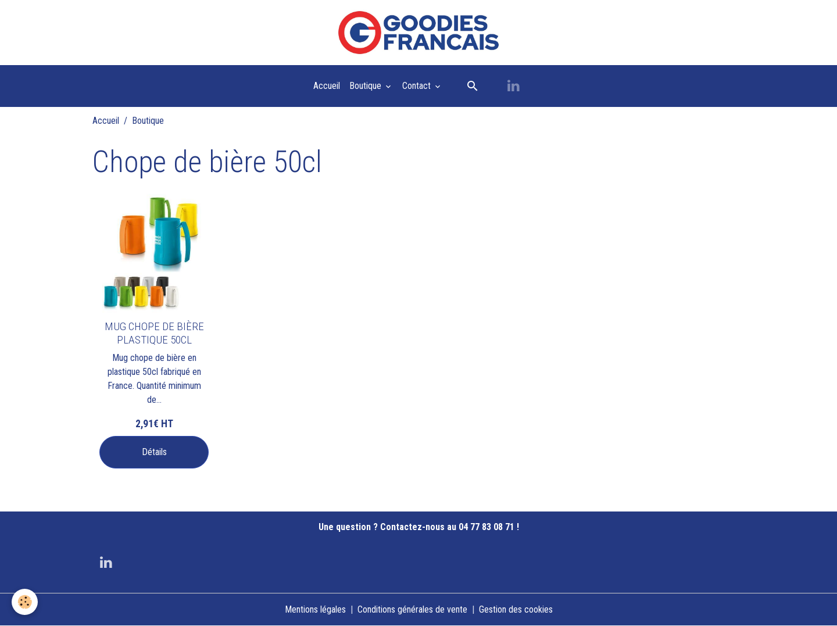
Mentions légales (315, 609)
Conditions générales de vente (412, 609)
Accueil (326, 85)
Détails (154, 451)
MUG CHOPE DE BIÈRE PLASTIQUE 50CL (154, 333)
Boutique (366, 85)
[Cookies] (25, 602)
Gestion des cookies (516, 609)
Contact (417, 85)
